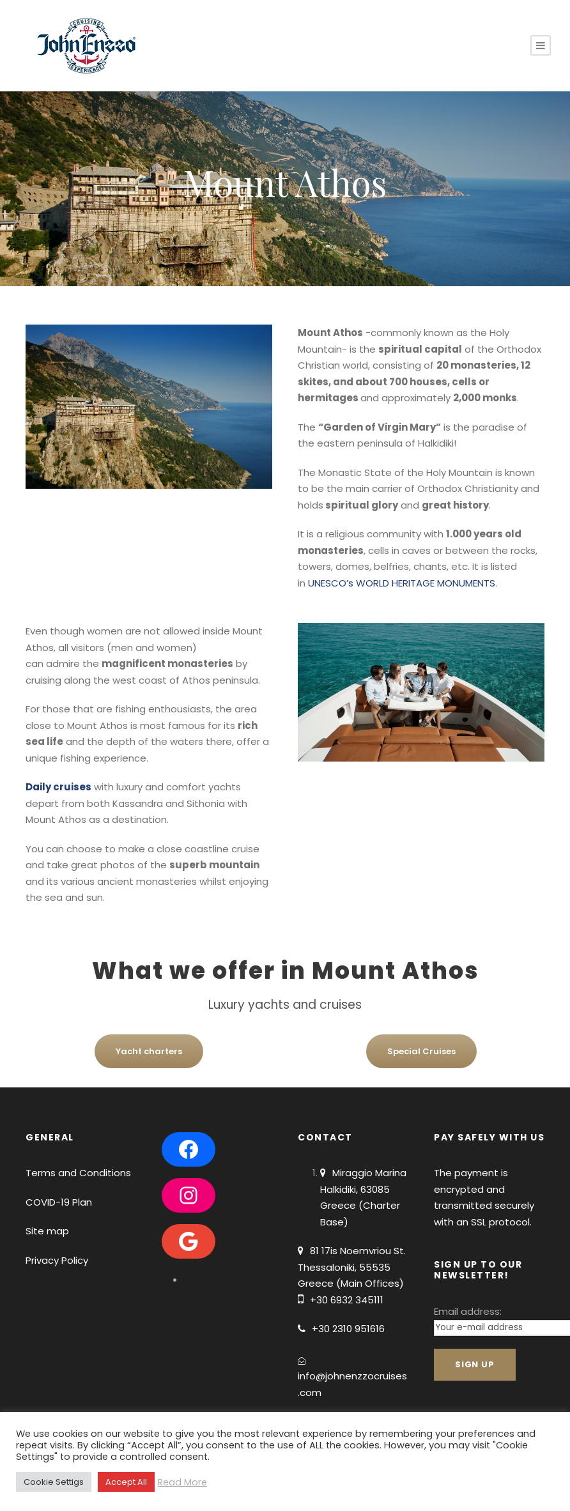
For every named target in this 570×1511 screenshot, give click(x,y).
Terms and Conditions (78, 1172)
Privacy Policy (57, 1260)
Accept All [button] (126, 1482)
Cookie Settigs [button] (54, 1482)
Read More (182, 1482)
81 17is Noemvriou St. (358, 1250)
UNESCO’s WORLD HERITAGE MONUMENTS (401, 583)
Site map (47, 1231)
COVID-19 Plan (59, 1202)
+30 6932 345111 (346, 1300)
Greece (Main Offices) (351, 1283)
